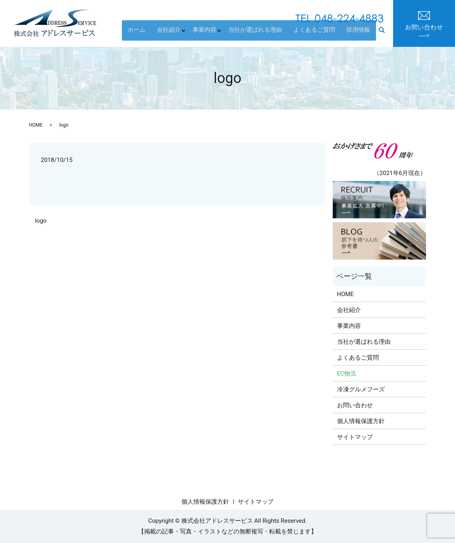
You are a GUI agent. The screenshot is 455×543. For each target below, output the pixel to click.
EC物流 (346, 373)
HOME (35, 125)
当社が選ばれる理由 (266, 33)
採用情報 (360, 33)
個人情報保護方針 (361, 421)
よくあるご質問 (320, 33)
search (386, 34)
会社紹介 (178, 33)
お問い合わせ (355, 405)
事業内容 (214, 33)
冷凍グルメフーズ (361, 389)
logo (40, 220)
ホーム (150, 33)
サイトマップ (355, 437)
